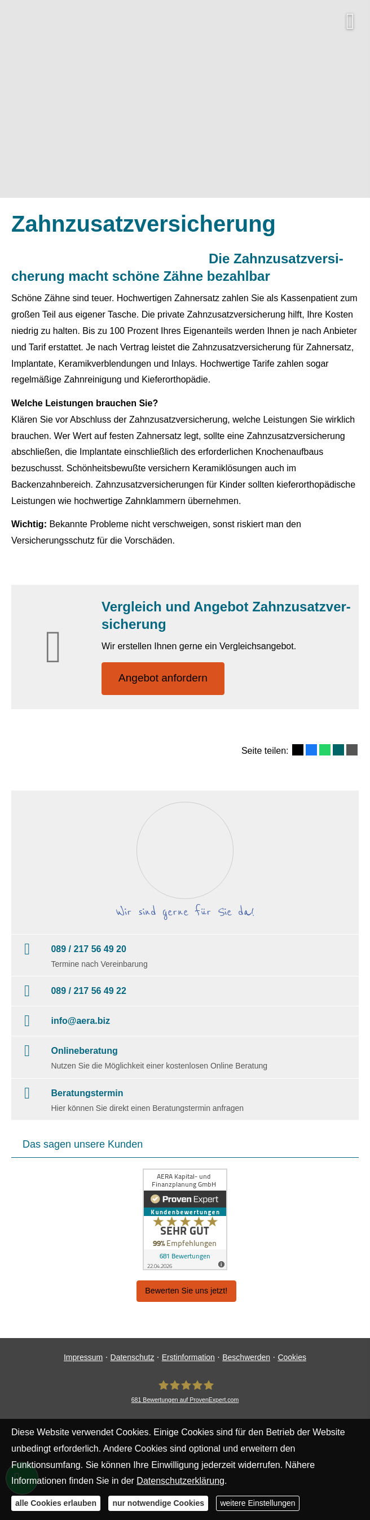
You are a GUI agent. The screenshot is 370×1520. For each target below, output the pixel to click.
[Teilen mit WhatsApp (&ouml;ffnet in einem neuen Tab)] (325, 749)
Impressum (83, 1357)
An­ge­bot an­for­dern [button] (163, 678)
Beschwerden (246, 1357)
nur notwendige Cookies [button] (158, 1503)
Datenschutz (133, 1357)
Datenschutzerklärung (180, 1481)
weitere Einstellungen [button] (257, 1503)
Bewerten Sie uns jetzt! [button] (186, 1291)
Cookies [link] (292, 1357)
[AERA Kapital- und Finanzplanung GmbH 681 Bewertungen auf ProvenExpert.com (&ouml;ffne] (185, 1391)
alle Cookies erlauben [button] (55, 1503)
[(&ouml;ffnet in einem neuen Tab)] (185, 1220)
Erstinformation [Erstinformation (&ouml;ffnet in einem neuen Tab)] (188, 1357)
